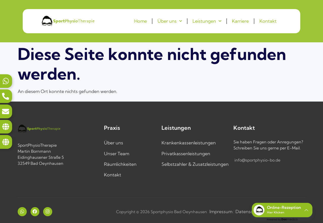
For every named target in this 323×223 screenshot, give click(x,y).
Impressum (220, 211)
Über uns (169, 21)
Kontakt (268, 21)
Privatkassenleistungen (186, 153)
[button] (282, 210)
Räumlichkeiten (120, 164)
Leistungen (207, 21)
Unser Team (116, 153)
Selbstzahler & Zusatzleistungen (195, 164)
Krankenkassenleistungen (189, 143)
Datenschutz (248, 211)
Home (140, 21)
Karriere (240, 21)
